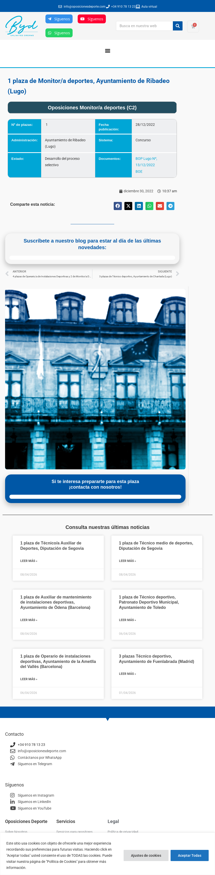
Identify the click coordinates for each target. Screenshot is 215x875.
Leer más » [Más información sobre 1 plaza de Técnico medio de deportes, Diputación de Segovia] (127, 561)
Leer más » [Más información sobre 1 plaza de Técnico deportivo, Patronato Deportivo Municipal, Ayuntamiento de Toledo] (127, 620)
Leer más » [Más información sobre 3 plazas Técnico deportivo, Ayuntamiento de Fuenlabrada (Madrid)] (127, 674)
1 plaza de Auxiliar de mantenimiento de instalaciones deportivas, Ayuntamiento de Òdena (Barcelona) (55, 602)
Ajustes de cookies (146, 855)
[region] (107, 854)
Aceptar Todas (189, 855)
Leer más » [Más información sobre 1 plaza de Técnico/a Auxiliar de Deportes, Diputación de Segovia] (28, 561)
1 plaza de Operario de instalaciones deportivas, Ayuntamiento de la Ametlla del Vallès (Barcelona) (58, 661)
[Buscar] (178, 25)
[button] (107, 50)
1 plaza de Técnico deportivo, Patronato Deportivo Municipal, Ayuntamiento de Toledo (149, 602)
